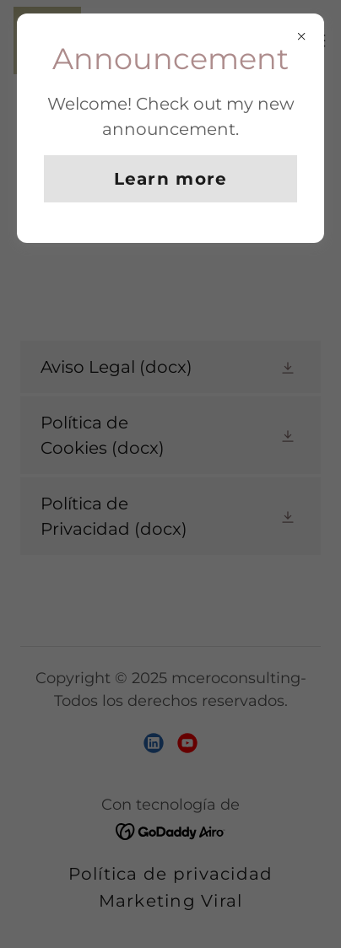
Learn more (171, 179)
